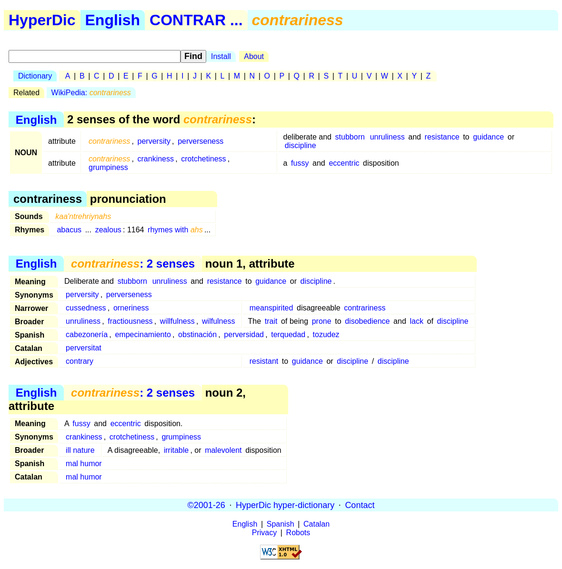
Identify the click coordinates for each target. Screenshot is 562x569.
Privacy (264, 533)
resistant (264, 361)
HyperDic (42, 20)
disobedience (367, 321)
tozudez (326, 334)
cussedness (86, 308)
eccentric (344, 163)
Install (221, 56)
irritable (176, 450)
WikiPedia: (91, 93)
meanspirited (271, 308)
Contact (359, 504)
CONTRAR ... (196, 20)
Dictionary (35, 76)
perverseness (200, 141)
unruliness (387, 137)
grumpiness (108, 167)
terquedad (288, 334)
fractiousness (130, 321)
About (254, 56)
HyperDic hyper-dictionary (285, 504)
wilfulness (218, 321)
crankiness (156, 159)
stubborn (350, 137)
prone (321, 321)
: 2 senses (133, 263)
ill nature (80, 450)
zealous (108, 230)
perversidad (244, 334)
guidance (488, 137)
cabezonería (87, 334)
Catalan (316, 524)
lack (416, 321)
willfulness (177, 321)
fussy (300, 163)
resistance (442, 137)
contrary (79, 361)
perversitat (83, 348)
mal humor (84, 463)
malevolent (223, 450)
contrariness (364, 308)
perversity (154, 141)
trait (271, 321)
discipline (300, 145)
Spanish (280, 524)
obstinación (197, 334)
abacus (69, 230)
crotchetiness (203, 159)
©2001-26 (206, 504)
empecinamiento (143, 334)
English (112, 20)
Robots (298, 533)
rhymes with (175, 230)
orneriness (131, 308)
